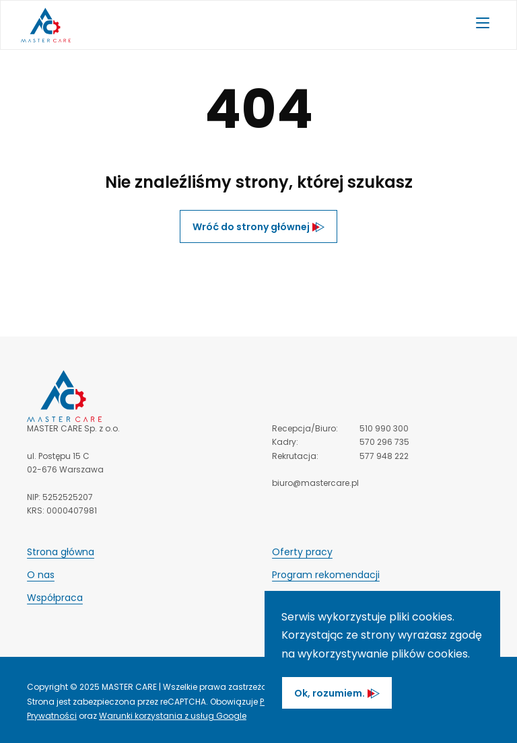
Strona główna (60, 552)
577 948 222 (384, 456)
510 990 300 (384, 428)
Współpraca (55, 597)
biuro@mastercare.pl (315, 483)
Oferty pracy (302, 552)
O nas (41, 574)
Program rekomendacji (326, 574)
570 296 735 (384, 442)
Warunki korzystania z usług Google (172, 715)
